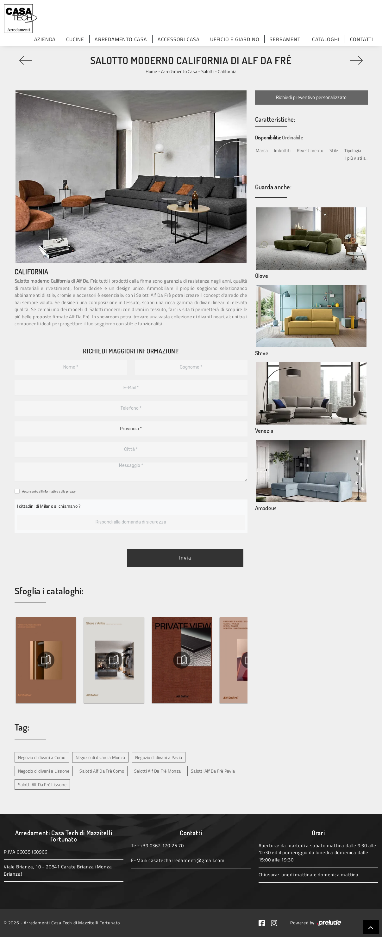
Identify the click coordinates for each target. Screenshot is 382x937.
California (227, 71)
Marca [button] (262, 150)
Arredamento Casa (121, 39)
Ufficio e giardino (234, 39)
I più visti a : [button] (356, 158)
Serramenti (286, 39)
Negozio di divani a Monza (100, 757)
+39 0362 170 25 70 (162, 845)
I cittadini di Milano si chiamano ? (49, 506)
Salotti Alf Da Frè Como (101, 771)
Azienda (45, 39)
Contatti (361, 39)
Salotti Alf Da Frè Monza (157, 771)
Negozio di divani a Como (42, 757)
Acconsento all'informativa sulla (49, 491)
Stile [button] (333, 150)
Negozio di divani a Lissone (44, 771)
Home (151, 71)
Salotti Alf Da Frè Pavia (213, 771)
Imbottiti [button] (282, 150)
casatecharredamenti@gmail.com (186, 860)
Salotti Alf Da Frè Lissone (42, 784)
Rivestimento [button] (310, 150)
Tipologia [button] (352, 150)
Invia (185, 558)
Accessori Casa (179, 39)
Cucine (75, 39)
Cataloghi (325, 39)
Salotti (207, 71)
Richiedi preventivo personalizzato (311, 97)
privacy (71, 491)
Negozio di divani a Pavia (158, 757)
